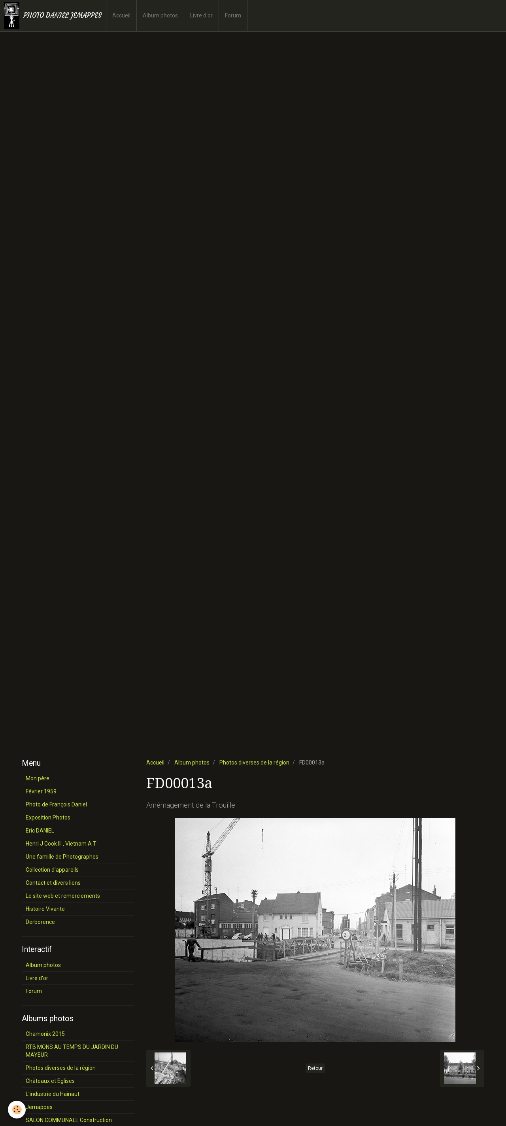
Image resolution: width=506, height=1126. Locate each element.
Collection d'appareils (52, 870)
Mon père (37, 778)
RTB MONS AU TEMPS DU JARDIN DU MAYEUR (72, 1051)
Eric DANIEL (40, 830)
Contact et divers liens (53, 883)
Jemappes (39, 1107)
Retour (315, 1068)
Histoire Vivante (45, 909)
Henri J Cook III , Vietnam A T (61, 843)
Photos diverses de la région (254, 762)
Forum (233, 15)
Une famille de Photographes (62, 856)
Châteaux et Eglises (50, 1081)
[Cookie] (17, 1109)
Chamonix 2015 (45, 1034)
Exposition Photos (48, 817)
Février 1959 (41, 791)
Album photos (160, 15)
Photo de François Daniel (56, 804)
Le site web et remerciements (63, 896)
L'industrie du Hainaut (52, 1094)
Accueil (121, 15)
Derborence (40, 922)
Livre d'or (201, 15)
